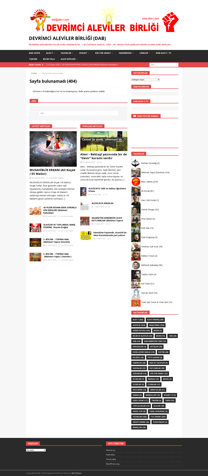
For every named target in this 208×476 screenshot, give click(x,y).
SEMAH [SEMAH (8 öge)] (137, 395)
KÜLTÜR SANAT (103, 53)
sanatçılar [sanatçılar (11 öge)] (157, 390)
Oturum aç (110, 450)
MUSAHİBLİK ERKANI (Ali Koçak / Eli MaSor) (52, 172)
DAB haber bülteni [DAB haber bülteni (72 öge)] (155, 341)
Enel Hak (145, 228)
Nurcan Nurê (147, 293)
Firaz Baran (146, 218)
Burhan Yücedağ (149, 163)
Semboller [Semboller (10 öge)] (153, 395)
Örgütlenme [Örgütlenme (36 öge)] (141, 422)
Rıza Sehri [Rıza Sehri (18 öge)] (139, 390)
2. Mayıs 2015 (99, 206)
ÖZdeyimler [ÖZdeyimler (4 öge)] (160, 422)
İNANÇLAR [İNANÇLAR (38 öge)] (139, 427)
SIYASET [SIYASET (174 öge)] (170, 395)
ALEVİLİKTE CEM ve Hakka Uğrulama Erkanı (107, 189)
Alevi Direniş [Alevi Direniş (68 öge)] (155, 319)
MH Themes (76, 473)
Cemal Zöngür (148, 209)
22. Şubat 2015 (89, 162)
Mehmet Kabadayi (149, 265)
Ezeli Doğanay (148, 237)
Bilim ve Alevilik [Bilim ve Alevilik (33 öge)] (142, 336)
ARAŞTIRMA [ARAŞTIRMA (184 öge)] (156, 325)
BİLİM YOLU (49, 59)
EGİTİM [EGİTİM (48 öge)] (163, 352)
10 (109, 206)
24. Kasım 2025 (38, 178)
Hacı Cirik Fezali (148, 200)
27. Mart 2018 (100, 238)
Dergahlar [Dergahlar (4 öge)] (139, 346)
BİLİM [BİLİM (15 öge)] (160, 336)
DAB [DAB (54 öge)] (136, 341)
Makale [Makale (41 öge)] (153, 379)
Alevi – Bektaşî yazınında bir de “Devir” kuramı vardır (103, 156)
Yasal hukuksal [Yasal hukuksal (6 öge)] (158, 411)
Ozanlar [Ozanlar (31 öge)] (154, 384)
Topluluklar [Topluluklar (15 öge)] (141, 406)
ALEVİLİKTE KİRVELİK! (102, 203)
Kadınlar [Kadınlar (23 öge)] (139, 368)
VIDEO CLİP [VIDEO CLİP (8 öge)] (139, 411)
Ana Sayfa (34, 53)
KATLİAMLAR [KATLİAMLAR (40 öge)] (157, 368)
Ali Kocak (145, 191)
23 (101, 162)
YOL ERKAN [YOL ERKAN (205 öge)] (158, 416)
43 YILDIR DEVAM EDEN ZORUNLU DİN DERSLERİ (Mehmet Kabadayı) (60, 210)
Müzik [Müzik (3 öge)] (167, 379)
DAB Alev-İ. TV (163, 53)
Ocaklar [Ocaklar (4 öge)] (138, 384)
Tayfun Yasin (147, 274)
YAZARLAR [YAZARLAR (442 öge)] (140, 416)
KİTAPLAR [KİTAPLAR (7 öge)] (138, 379)
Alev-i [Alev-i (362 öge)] (138, 319)
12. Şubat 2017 (99, 224)
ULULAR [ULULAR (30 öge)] (158, 406)
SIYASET (83, 53)
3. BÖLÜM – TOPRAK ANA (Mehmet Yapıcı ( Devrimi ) (57, 255)
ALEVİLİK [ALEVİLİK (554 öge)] (139, 325)
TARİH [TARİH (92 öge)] (169, 400)
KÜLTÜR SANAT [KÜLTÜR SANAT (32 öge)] (159, 373)
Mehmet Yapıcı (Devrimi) (152, 172)
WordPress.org (112, 464)
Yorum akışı (111, 459)
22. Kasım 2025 (50, 231)
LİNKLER (144, 53)
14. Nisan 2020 (96, 194)
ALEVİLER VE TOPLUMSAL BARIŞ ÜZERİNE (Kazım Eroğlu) (59, 226)
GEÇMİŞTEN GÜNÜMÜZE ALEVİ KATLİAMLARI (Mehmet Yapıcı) (107, 219)
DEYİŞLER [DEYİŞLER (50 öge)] (156, 346)
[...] (63, 198)
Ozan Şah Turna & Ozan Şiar (154, 302)
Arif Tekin (145, 283)
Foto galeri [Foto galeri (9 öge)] (155, 357)
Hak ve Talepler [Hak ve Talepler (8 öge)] (159, 363)
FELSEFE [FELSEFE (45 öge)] (138, 357)
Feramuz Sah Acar (149, 246)
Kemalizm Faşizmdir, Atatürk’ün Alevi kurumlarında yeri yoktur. (110, 233)
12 (106, 194)
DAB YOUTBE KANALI (148, 116)
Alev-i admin (147, 181)
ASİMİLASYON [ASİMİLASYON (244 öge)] (141, 330)
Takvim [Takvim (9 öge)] (156, 400)
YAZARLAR (66, 53)
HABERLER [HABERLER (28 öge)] (139, 363)
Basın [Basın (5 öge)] (158, 330)
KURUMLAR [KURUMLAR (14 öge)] (139, 373)
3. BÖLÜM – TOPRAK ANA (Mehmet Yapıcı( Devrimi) (56, 240)
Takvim (33, 59)
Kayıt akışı (110, 454)
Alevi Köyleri (68, 59)
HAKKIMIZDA (125, 53)
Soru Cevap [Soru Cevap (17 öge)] (140, 400)
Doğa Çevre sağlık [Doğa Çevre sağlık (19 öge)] (143, 352)
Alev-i (49, 53)
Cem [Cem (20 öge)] (172, 336)
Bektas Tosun (147, 255)
